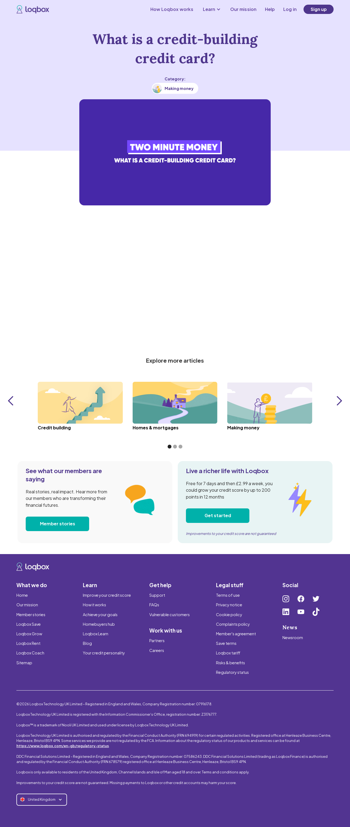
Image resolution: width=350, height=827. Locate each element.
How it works (94, 604)
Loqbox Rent (28, 643)
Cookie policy (229, 614)
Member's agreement (236, 633)
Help (270, 9)
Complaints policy (233, 624)
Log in (290, 9)
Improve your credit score (107, 595)
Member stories (57, 523)
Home (22, 595)
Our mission (243, 9)
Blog (87, 643)
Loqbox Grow (29, 633)
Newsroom (292, 637)
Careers (156, 650)
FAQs (154, 604)
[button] (211, 9)
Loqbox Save (28, 624)
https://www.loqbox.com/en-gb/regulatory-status (62, 746)
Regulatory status (232, 672)
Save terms (226, 643)
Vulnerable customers (169, 614)
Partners (157, 640)
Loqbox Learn (95, 633)
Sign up (319, 9)
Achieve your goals (100, 614)
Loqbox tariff (228, 652)
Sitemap (24, 662)
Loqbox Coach (30, 652)
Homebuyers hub (99, 624)
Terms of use (228, 595)
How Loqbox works (171, 9)
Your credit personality (104, 652)
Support (157, 595)
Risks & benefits (230, 662)
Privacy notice (229, 604)
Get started (218, 515)
